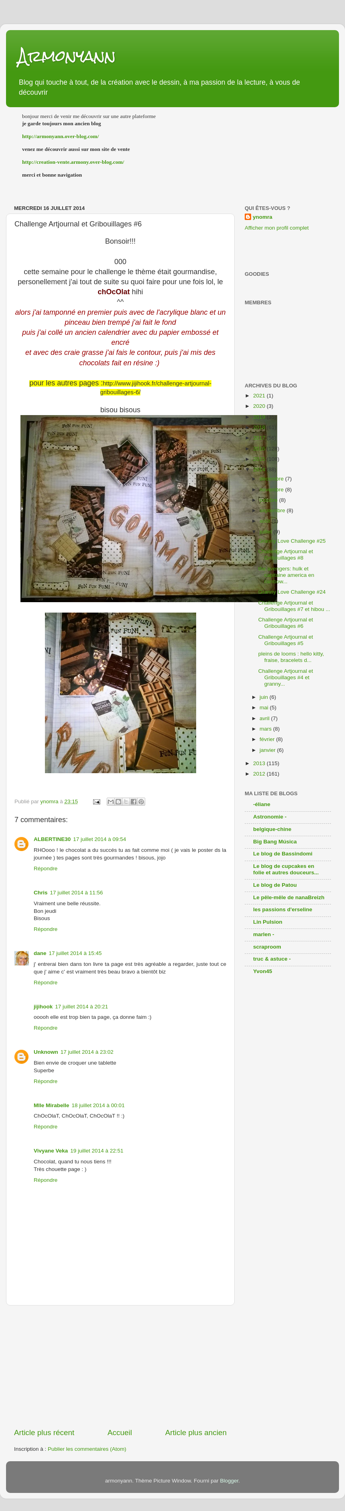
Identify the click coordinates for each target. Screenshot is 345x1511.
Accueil (120, 1432)
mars (266, 729)
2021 (260, 396)
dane (40, 953)
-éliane (261, 804)
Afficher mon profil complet (277, 228)
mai (265, 708)
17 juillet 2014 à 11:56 (76, 893)
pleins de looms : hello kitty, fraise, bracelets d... (291, 657)
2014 (260, 469)
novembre (272, 490)
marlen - (263, 934)
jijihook (43, 1007)
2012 (260, 774)
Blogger (229, 1481)
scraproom (267, 947)
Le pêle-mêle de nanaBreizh (289, 897)
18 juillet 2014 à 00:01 (98, 1105)
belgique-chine (272, 829)
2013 (260, 763)
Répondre (45, 868)
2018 (260, 427)
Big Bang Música (275, 842)
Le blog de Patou (275, 885)
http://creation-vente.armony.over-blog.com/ (73, 162)
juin (265, 697)
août (266, 521)
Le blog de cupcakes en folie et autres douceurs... (286, 869)
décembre (272, 479)
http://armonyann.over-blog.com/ (60, 136)
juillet (267, 532)
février (268, 739)
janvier (268, 750)
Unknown (46, 1052)
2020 (260, 406)
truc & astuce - (272, 959)
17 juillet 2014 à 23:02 (87, 1052)
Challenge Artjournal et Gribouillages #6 (285, 623)
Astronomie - (269, 817)
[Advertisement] (120, 1366)
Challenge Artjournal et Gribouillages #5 (285, 640)
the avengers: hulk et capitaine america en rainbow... (286, 575)
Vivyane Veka (51, 1151)
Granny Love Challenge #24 (292, 592)
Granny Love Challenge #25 (292, 541)
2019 (260, 417)
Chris (41, 893)
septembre (273, 510)
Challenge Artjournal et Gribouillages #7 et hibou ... (294, 606)
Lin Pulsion (267, 922)
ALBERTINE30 (52, 839)
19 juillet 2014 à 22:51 (96, 1151)
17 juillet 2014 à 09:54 (99, 839)
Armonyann (67, 56)
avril (265, 718)
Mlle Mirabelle (51, 1105)
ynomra (262, 217)
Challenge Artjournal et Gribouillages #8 (285, 554)
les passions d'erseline (282, 909)
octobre (269, 500)
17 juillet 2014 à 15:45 (75, 953)
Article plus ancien (196, 1432)
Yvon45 (262, 971)
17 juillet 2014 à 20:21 (81, 1007)
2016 (260, 449)
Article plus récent (44, 1432)
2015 (260, 459)
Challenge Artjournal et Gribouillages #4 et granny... (285, 677)
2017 (260, 438)
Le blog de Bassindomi (283, 854)
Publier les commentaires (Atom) (87, 1449)
